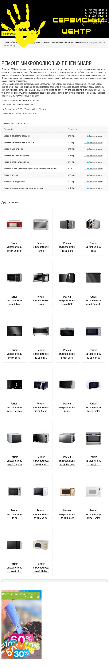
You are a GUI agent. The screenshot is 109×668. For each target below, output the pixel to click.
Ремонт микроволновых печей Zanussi (41, 514)
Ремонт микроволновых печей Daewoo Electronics (14, 407)
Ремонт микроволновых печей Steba (41, 407)
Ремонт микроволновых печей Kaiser (67, 514)
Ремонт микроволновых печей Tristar (93, 407)
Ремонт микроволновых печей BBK (67, 300)
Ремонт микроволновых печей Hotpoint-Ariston (14, 514)
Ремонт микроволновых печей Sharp (41, 354)
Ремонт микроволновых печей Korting (93, 514)
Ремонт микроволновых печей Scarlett (93, 300)
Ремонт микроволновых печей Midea (41, 567)
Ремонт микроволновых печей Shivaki (93, 354)
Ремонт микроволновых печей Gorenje (14, 460)
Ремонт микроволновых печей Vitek (41, 460)
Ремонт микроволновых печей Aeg (14, 300)
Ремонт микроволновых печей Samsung (41, 300)
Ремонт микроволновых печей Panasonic (41, 247)
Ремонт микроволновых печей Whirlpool (93, 460)
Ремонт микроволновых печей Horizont (67, 460)
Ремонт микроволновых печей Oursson (14, 247)
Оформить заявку (93, 136)
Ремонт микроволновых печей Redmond (93, 247)
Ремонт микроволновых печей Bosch (14, 354)
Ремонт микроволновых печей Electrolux (67, 407)
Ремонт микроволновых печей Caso (67, 354)
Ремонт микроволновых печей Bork (67, 247)
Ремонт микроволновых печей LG (14, 567)
